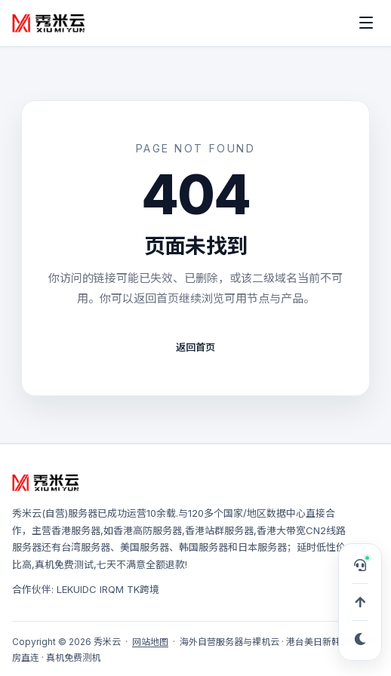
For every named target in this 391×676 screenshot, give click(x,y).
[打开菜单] (366, 22)
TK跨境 (143, 589)
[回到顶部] (360, 602)
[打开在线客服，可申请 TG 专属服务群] (360, 565)
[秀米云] (49, 22)
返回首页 (195, 347)
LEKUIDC (77, 589)
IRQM (112, 589)
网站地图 (150, 641)
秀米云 (27, 513)
